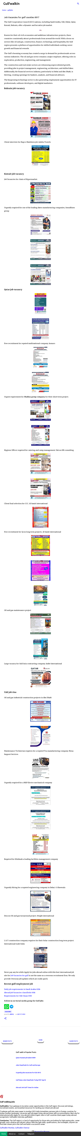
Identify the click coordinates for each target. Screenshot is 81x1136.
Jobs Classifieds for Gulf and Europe (28, 1065)
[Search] (78, 3)
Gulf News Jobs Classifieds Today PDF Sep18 (31, 1080)
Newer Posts (7, 1041)
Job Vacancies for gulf (19, 975)
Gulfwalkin (11, 3)
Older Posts (73, 1041)
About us (12, 1134)
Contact (21, 1134)
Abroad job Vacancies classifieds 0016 (19, 993)
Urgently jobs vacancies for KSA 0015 (28, 1072)
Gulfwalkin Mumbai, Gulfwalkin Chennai (14, 1128)
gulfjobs (8, 1011)
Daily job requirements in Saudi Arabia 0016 (22, 989)
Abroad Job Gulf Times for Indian (27, 1087)
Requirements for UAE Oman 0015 (18, 996)
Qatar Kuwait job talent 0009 (25, 1058)
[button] (5, 1018)
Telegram (30, 1134)
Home (40, 1040)
